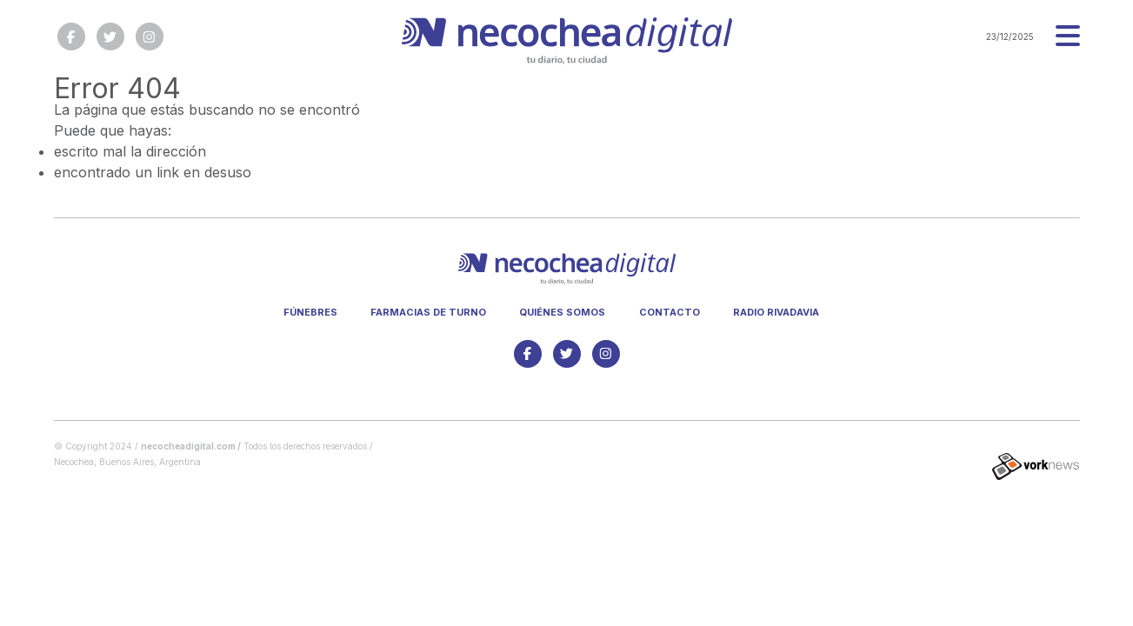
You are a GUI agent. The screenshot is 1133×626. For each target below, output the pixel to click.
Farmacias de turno (428, 312)
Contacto (669, 312)
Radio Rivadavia (776, 312)
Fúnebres (310, 312)
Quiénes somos (562, 312)
